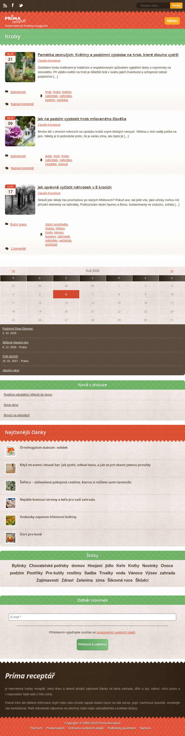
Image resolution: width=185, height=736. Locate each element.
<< (13, 271)
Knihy (133, 566)
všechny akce (11, 370)
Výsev (151, 573)
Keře (120, 566)
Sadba (90, 573)
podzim (50, 100)
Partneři (36, 728)
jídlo (109, 566)
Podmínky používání (121, 728)
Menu (172, 21)
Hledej (176, 5)
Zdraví (67, 580)
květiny (66, 92)
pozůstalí (51, 244)
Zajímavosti (18, 92)
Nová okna (11, 405)
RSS (5, 6)
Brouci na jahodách (17, 415)
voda (120, 573)
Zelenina (85, 580)
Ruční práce (18, 224)
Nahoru (145, 728)
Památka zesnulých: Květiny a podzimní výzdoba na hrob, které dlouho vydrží (108, 54)
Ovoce (167, 566)
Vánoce (135, 573)
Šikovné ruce (120, 580)
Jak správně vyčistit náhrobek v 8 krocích (75, 187)
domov (78, 566)
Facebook (13, 5)
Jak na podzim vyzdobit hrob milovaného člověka (82, 118)
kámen (58, 232)
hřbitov (60, 228)
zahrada (167, 573)
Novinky (150, 566)
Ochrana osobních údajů (86, 728)
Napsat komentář (22, 104)
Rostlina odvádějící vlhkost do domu (28, 394)
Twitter (21, 6)
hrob (48, 92)
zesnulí (63, 164)
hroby (56, 92)
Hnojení (95, 566)
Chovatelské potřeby (49, 566)
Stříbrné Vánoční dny (15, 342)
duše (48, 156)
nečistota (65, 240)
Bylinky (19, 566)
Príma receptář (15, 19)
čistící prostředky (56, 224)
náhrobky (66, 96)
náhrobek (51, 96)
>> (171, 271)
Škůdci (142, 580)
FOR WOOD (10, 356)
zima (100, 580)
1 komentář (18, 248)
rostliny (74, 573)
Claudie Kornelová (49, 60)
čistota (49, 228)
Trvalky (106, 573)
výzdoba (62, 100)
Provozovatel (55, 728)
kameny (50, 236)
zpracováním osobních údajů (115, 632)
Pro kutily (55, 573)
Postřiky (35, 573)
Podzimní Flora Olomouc (18, 328)
